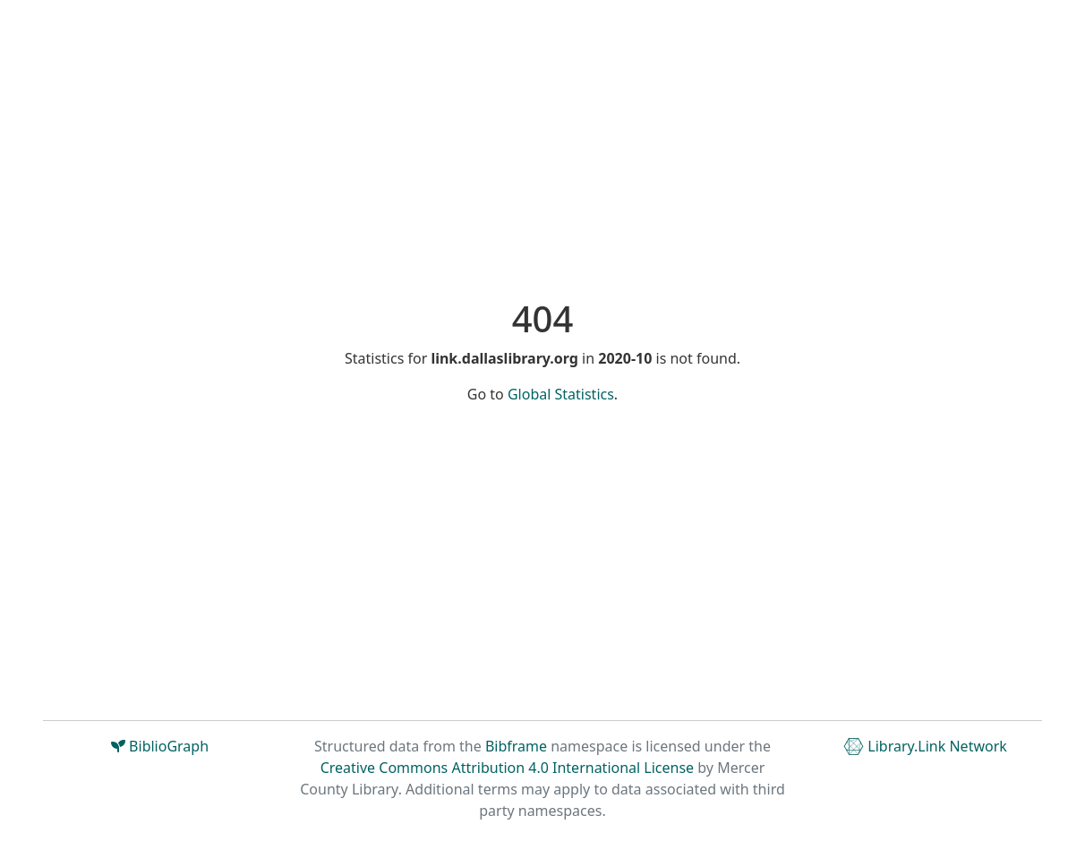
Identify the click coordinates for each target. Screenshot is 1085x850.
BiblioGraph (160, 746)
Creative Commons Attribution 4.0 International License (507, 767)
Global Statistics (561, 394)
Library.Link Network (925, 746)
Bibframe (516, 746)
